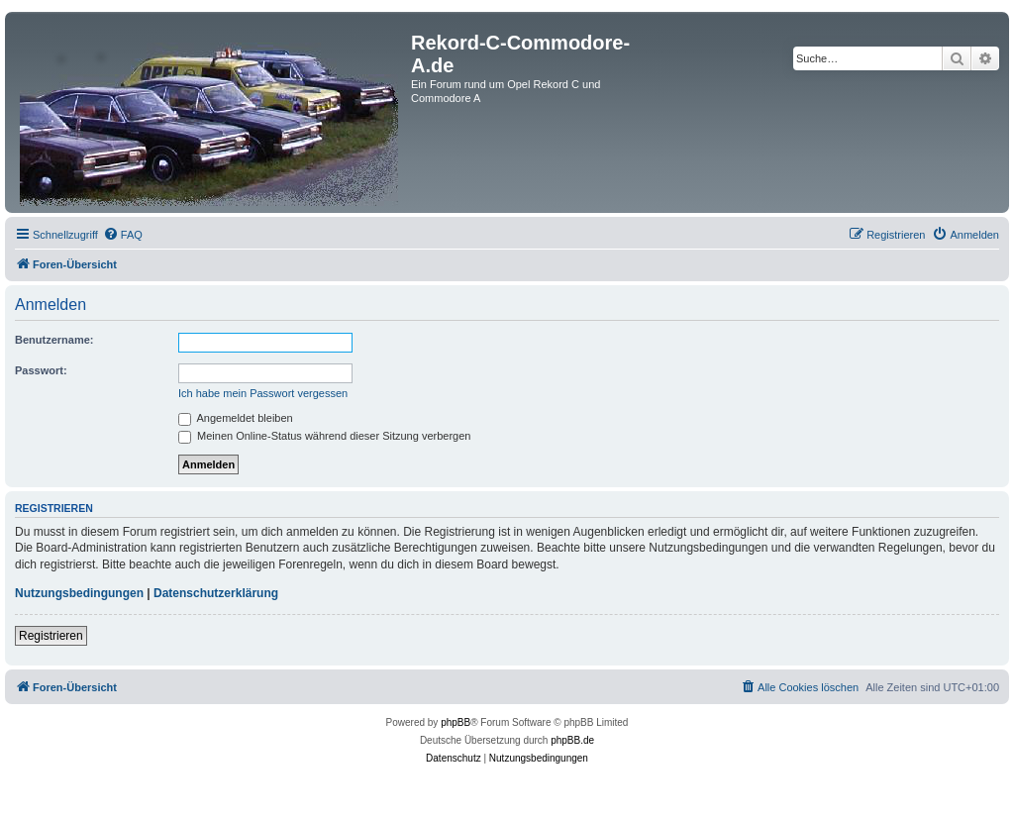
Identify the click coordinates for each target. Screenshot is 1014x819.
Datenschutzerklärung (215, 593)
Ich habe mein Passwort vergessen (263, 393)
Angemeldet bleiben (235, 418)
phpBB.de (572, 740)
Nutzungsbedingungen (79, 593)
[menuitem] (123, 235)
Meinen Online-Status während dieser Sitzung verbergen (324, 436)
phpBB (455, 722)
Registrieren (51, 636)
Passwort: (41, 370)
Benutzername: (54, 340)
